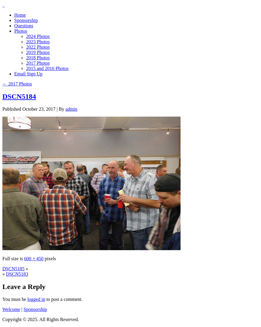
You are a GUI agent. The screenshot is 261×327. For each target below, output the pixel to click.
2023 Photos (38, 41)
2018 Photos (38, 57)
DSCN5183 (17, 274)
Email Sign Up (28, 73)
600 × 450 (33, 258)
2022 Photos (38, 47)
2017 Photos (38, 63)
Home (20, 15)
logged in (36, 299)
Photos (20, 31)
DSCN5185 (13, 268)
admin (71, 109)
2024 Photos (38, 36)
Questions (23, 25)
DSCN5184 (19, 96)
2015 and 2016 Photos (47, 68)
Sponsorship (26, 20)
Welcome (11, 309)
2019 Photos (38, 52)
